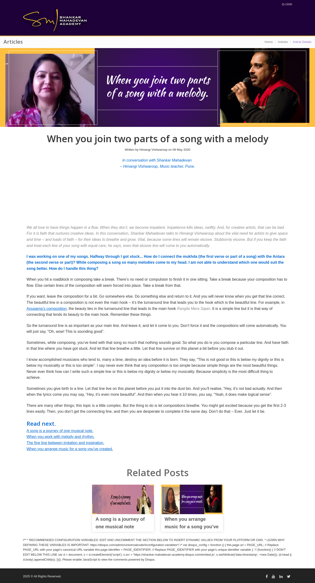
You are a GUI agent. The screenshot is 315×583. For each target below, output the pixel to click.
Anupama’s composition (47, 309)
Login (287, 4)
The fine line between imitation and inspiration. (65, 443)
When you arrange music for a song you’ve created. (70, 449)
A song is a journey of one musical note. (60, 431)
